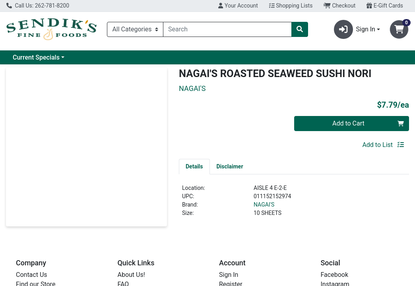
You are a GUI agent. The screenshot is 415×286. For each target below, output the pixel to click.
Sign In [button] (354, 29)
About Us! (131, 274)
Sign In (228, 274)
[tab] (194, 166)
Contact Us (31, 274)
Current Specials (36, 57)
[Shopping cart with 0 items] (399, 29)
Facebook (334, 274)
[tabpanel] (294, 204)
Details (194, 166)
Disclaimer (230, 166)
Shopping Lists (291, 5)
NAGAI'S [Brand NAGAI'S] (264, 204)
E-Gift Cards (385, 5)
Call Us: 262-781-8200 (37, 5)
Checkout (339, 5)
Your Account (238, 5)
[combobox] (227, 29)
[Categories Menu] (135, 29)
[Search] (227, 29)
